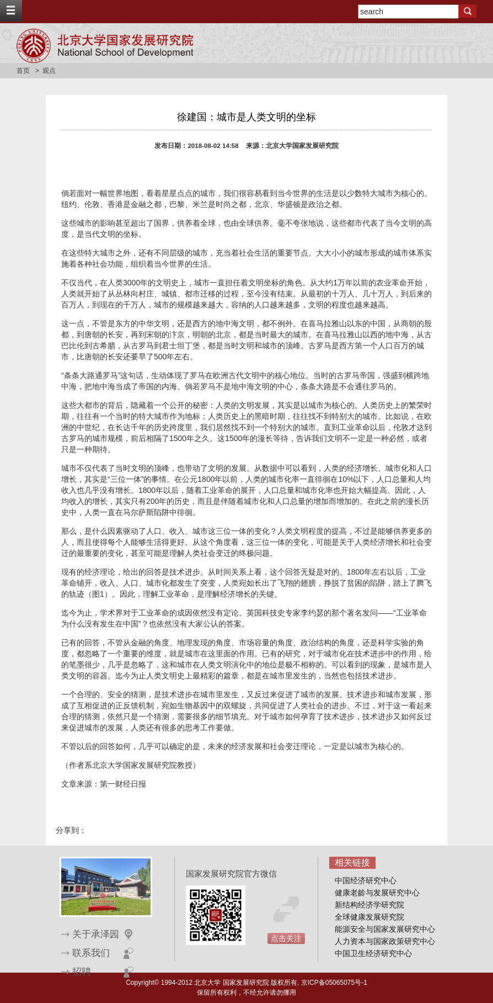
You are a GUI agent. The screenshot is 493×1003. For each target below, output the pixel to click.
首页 (23, 71)
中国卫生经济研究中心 (373, 953)
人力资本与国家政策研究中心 (385, 941)
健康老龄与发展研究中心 (377, 892)
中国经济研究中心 (365, 880)
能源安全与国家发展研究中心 (385, 929)
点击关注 (286, 938)
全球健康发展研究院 (369, 916)
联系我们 (91, 953)
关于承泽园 (95, 934)
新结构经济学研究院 (369, 904)
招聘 (81, 972)
